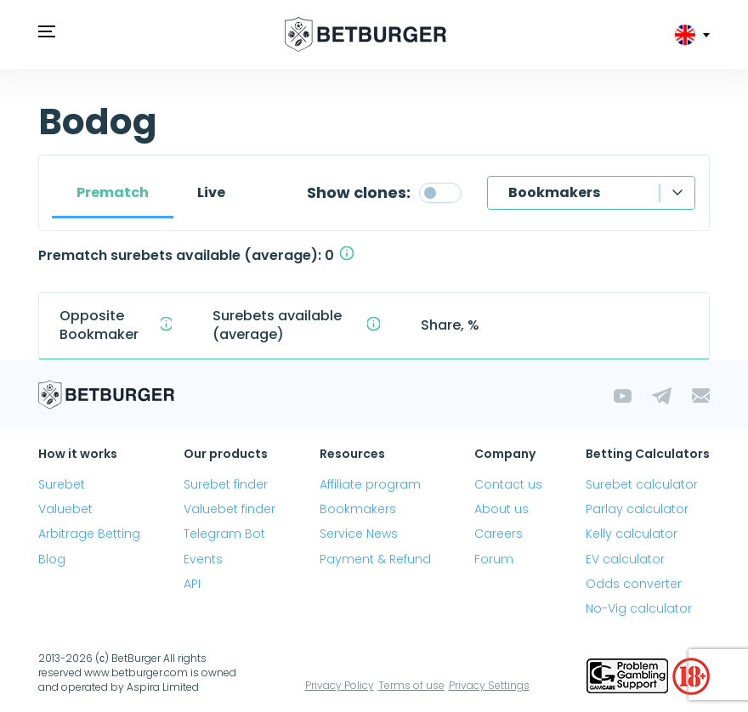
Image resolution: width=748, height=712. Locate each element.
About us (501, 508)
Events (203, 559)
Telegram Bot (224, 533)
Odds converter (634, 583)
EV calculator (625, 559)
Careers (498, 533)
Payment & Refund (375, 559)
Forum (493, 559)
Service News (359, 533)
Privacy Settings (489, 685)
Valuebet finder (229, 508)
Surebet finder (226, 484)
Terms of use (411, 685)
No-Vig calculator (639, 608)
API (192, 583)
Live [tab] (211, 192)
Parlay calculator (637, 508)
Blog (51, 559)
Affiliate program (370, 484)
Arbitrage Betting (89, 533)
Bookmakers (554, 192)
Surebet (61, 484)
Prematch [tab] (112, 192)
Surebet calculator (642, 484)
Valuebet (65, 508)
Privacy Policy (339, 685)
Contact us (508, 484)
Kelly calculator (631, 533)
